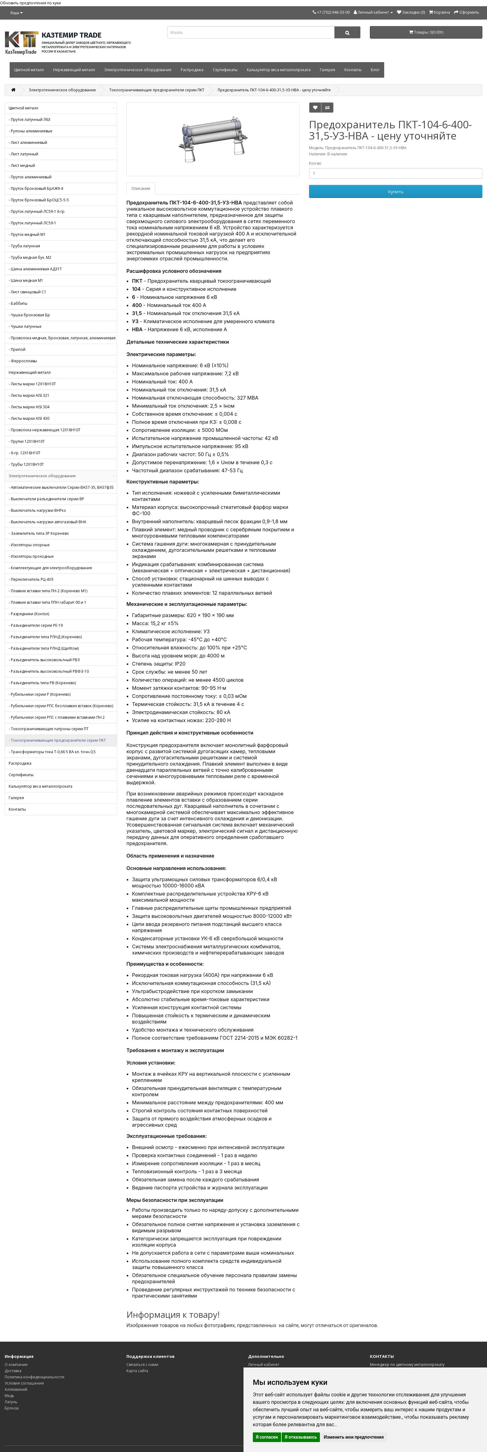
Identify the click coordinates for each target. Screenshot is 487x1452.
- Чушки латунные (25, 326)
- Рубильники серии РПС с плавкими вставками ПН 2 (57, 717)
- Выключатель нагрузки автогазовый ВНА (47, 521)
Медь (9, 1395)
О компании (16, 1364)
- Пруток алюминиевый (30, 177)
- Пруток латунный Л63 (29, 119)
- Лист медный (22, 165)
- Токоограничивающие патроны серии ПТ (49, 728)
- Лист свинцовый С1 (27, 292)
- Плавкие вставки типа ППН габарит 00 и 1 (47, 602)
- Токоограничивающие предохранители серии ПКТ (57, 740)
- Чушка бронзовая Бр (29, 315)
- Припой (17, 349)
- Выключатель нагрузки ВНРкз (37, 510)
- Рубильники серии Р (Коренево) (40, 694)
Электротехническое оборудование (137, 69)
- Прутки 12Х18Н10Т (27, 441)
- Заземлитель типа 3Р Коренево (39, 533)
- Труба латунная (24, 246)
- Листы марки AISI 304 (29, 407)
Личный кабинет (263, 1364)
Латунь (11, 1401)
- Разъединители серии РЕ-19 (36, 625)
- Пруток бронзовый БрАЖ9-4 (36, 188)
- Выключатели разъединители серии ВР (46, 499)
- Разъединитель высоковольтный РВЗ (44, 659)
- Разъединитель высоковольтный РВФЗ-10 (49, 671)
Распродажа (192, 69)
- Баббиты (18, 303)
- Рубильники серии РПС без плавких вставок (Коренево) (61, 705)
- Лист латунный (23, 154)
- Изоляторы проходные (31, 556)
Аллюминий (16, 1389)
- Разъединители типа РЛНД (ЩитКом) (44, 648)
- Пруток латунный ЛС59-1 (32, 223)
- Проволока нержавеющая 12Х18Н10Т (44, 430)
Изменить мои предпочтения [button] (354, 1437)
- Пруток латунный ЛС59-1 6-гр (37, 211)
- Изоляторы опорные (29, 544)
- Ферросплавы (23, 361)
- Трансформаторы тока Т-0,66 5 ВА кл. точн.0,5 (52, 751)
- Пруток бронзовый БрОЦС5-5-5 (39, 200)
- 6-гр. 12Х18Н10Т (24, 453)
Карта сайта (137, 1370)
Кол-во (315, 163)
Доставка (13, 1370)
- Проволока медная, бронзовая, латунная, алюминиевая (62, 338)
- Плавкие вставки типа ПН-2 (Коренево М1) (48, 590)
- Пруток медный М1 (27, 234)
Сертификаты (225, 69)
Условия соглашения (24, 1383)
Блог (375, 69)
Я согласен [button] (267, 1437)
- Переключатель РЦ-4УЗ (31, 579)
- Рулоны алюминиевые (30, 131)
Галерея (327, 69)
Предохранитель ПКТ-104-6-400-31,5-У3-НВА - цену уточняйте (274, 90)
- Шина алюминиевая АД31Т (35, 269)
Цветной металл (29, 69)
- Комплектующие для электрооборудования (50, 567)
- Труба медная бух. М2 (30, 257)
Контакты (353, 69)
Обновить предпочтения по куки (30, 3)
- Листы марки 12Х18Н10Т (32, 384)
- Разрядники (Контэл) (29, 613)
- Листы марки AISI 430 (29, 418)
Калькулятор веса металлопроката (279, 69)
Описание (140, 188)
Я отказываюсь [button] (301, 1437)
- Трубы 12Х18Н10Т (26, 464)
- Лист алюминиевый (28, 142)
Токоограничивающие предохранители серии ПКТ (156, 90)
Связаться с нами (142, 1364)
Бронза (12, 1408)
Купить (396, 191)
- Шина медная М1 (26, 280)
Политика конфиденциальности (34, 1377)
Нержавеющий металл (74, 69)
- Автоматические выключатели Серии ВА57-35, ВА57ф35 (61, 487)
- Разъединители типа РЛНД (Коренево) (45, 636)
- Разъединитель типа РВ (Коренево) (42, 682)
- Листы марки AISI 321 (29, 395)
